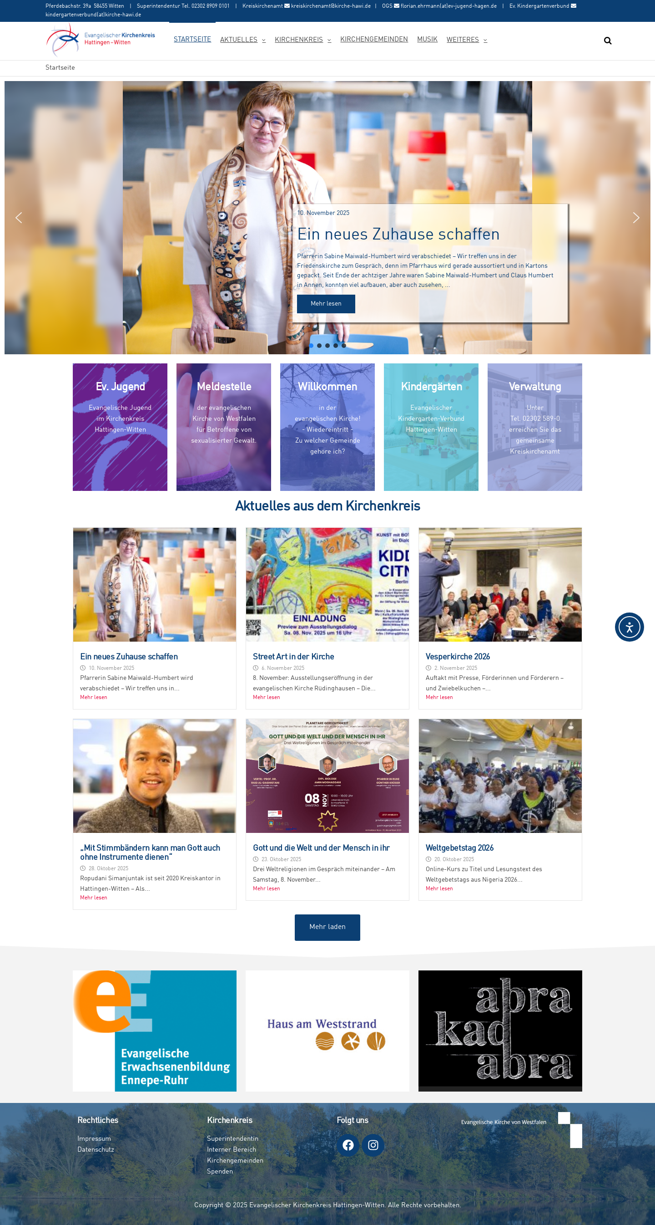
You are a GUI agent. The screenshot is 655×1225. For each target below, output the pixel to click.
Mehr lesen (93, 697)
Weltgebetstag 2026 (460, 848)
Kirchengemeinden (374, 39)
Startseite (192, 39)
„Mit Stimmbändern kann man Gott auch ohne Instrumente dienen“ (150, 853)
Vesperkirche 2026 (458, 657)
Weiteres (463, 40)
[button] (327, 217)
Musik (427, 39)
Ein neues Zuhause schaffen (129, 657)
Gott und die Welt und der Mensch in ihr (321, 848)
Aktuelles (238, 40)
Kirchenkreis (299, 40)
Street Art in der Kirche (293, 657)
